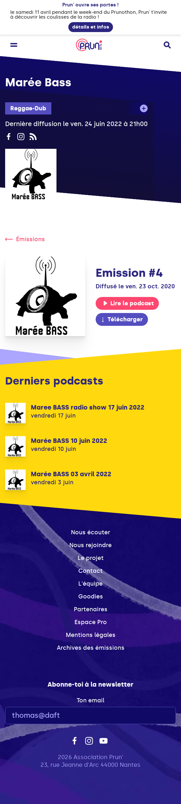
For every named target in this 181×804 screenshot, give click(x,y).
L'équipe (90, 583)
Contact (90, 570)
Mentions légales (91, 635)
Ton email (90, 700)
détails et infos (90, 27)
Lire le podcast (128, 303)
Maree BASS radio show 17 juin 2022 (87, 407)
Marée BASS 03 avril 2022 (71, 474)
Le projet (91, 558)
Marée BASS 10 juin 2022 (69, 440)
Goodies (90, 596)
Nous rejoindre (90, 545)
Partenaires (91, 609)
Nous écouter (90, 532)
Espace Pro (90, 622)
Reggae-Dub (28, 108)
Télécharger (121, 319)
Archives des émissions (91, 647)
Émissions (25, 239)
